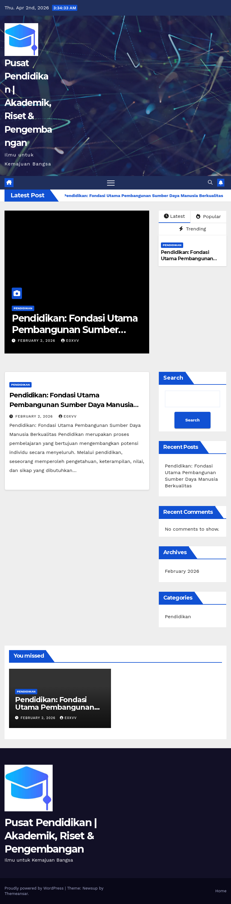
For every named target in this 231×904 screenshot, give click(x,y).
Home (220, 891)
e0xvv (70, 340)
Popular (208, 216)
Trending (192, 229)
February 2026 (182, 571)
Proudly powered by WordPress (35, 888)
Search (173, 378)
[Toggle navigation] (110, 182)
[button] (210, 182)
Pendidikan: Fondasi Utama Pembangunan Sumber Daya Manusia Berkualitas (74, 329)
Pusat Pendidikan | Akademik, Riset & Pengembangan (28, 102)
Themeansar (16, 893)
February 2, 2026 (37, 340)
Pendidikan (23, 308)
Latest (174, 216)
